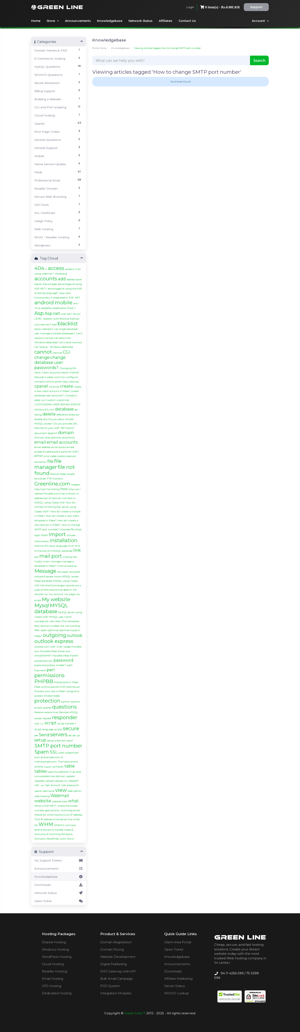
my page (69, 594)
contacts (39, 381)
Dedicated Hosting (56, 993)
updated (39, 780)
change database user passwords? (50, 362)
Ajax (62, 293)
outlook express (53, 641)
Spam (41, 752)
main (46, 561)
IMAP (44, 535)
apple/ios (46, 307)
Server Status (174, 986)
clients (65, 372)
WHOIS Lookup (176, 993)
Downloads (58, 884)
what (73, 800)
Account (260, 21)
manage (55, 561)
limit (71, 545)
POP (63, 686)
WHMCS (59, 825)
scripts (58, 729)
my (46, 594)
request (46, 718)
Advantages (49, 284)
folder (63, 473)
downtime (68, 437)
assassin (47, 318)
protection (47, 701)
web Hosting (42, 796)
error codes (50, 456)
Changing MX (67, 368)
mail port (50, 556)
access (56, 268)
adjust (38, 284)
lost (36, 556)
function (58, 478)
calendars (47, 329)
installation (64, 540)
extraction (40, 461)
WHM (46, 824)
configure (72, 377)
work (63, 838)
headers (75, 484)
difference (62, 414)
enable (38, 451)
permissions (49, 675)
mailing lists (70, 556)
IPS (47, 545)
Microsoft (62, 571)
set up (76, 735)
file (50, 461)
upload (49, 780)
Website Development (117, 957)
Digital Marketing (113, 964)
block (37, 329)
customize (63, 400)
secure (71, 728)
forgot (71, 473)
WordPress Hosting (56, 957)
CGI (66, 352)
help (37, 489)
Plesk (75, 682)
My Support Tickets (58, 860)
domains (56, 437)
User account (52, 785)
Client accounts (51, 372)
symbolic (58, 766)
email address (42, 447)
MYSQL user (56, 616)
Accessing (61, 273)
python (65, 701)
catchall (57, 352)
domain (66, 432)
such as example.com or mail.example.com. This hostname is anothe (56, 762)
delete (49, 414)
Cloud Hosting (53, 964)
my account (56, 594)
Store (53, 21)
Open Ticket (58, 900)
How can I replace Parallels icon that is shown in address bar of (57, 494)
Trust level (75, 771)
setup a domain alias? (60, 740)
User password (70, 785)
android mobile (53, 302)
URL (37, 785)
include (71, 535)
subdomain (72, 752)
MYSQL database (51, 608)
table (69, 766)
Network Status (140, 21)
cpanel (41, 386)
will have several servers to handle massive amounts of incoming (55, 830)
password (63, 660)
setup (40, 739)
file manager (47, 464)
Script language (44, 729)
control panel (53, 381)
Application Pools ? (64, 307)
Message (45, 571)
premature (73, 686)
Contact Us (187, 21)
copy (65, 381)
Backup (64, 318)
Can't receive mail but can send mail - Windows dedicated (58, 338)
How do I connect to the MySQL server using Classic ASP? (55, 507)
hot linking (53, 489)
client (37, 372)
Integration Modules (115, 993)
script (51, 722)
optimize (53, 630)
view (61, 790)
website (42, 800)
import (57, 534)
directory (74, 414)
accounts (45, 279)
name (67, 616)
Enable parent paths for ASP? (61, 451)
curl (43, 400)
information (41, 541)
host (43, 489)
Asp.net (52, 313)
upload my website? (66, 780)
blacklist (68, 324)
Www (70, 838)
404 (39, 268)
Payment (40, 670)
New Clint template (67, 621)
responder (64, 717)
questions (64, 707)
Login (190, 7)
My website (56, 599)
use (42, 785)
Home (35, 21)
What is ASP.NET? (45, 805)
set (70, 735)
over (53, 646)
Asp (39, 313)
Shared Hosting (54, 942)
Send (44, 734)
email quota (58, 447)
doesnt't (52, 433)
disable (38, 419)
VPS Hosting (51, 986)
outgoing (54, 635)
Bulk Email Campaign (116, 979)
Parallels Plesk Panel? (65, 655)
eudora (62, 456)
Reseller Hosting (54, 971)
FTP (49, 478)
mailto (38, 561)
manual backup (67, 565)
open (44, 630)
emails (70, 447)
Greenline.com (52, 484)
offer (37, 630)
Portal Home (99, 48)
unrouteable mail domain (49, 776)
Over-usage (63, 646)
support (48, 766)
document (40, 433)
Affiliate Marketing (178, 979)
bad (54, 324)
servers (59, 734)
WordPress (52, 838)
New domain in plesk (46, 625)
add (62, 278)
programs (73, 691)
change (42, 357)
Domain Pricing (112, 949)
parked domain (43, 660)
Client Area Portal (177, 942)
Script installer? (67, 723)
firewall (54, 473)
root (36, 723)
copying (74, 381)
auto (56, 318)
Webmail (59, 795)
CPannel (54, 386)
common (59, 377)
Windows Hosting (55, 949)
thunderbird (61, 771)
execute (71, 456)
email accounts (62, 442)
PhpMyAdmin (62, 682)
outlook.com (42, 646)
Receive (38, 712)
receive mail (51, 712)
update (70, 776)
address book (74, 279)
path (70, 665)
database (64, 409)
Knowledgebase (109, 21)
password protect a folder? (50, 665)
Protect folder (52, 695)
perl (51, 669)
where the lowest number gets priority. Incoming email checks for (57, 810)
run (42, 723)
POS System (110, 986)
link (77, 550)
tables (40, 771)
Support (256, 7)
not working (72, 625)
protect (38, 695)
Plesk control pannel (46, 686)
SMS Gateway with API (118, 971)
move (57, 576)
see (36, 735)
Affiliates (165, 21)
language (61, 545)
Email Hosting (52, 979)
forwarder (40, 478)
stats (61, 752)
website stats (59, 801)
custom (51, 400)
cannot (43, 352)
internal (39, 545)
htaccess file (67, 529)
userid (37, 790)
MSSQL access (70, 576)
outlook (74, 635)
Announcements (78, 21)
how (64, 489)
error (38, 456)
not (62, 625)
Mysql (41, 605)
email (40, 442)
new (52, 621)
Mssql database (43, 580)
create (66, 386)
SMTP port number (58, 746)
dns (45, 419)
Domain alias (42, 437)
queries (47, 707)
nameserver (41, 621)
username (48, 790)
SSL (54, 752)
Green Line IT (134, 1013)
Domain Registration (116, 942)
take (50, 771)
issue (52, 545)
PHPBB (43, 681)
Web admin (74, 790)
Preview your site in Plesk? (50, 691)
